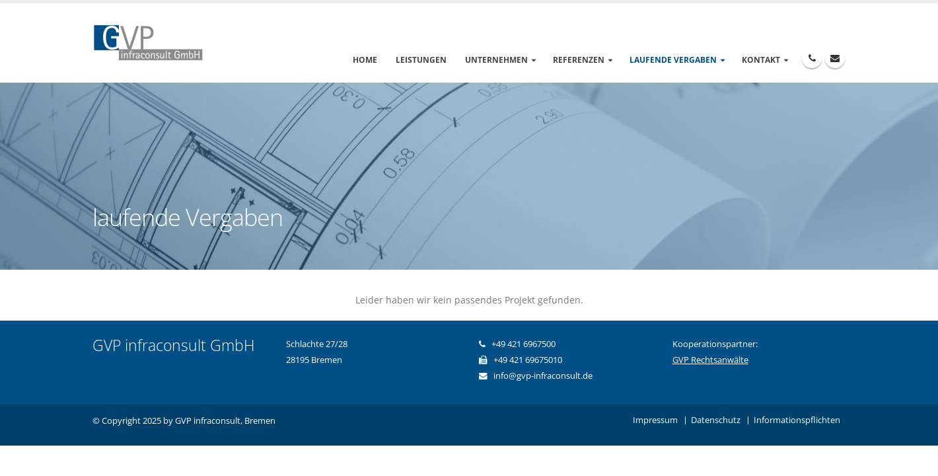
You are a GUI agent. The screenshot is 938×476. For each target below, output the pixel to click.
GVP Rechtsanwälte (710, 360)
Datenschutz (715, 420)
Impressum (655, 420)
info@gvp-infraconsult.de (543, 375)
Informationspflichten (797, 420)
